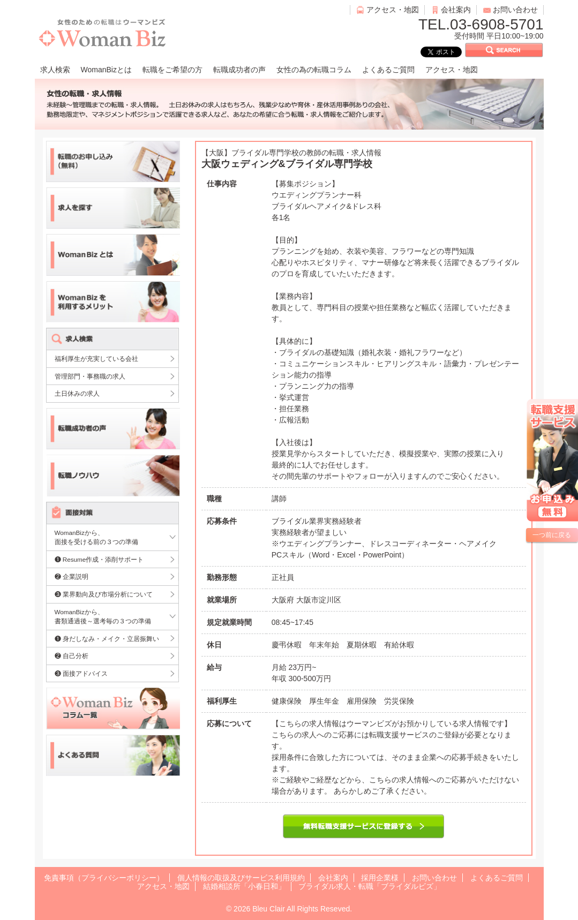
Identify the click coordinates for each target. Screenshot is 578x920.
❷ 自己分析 (71, 655)
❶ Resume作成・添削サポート (99, 559)
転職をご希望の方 (172, 69)
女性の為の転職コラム (313, 69)
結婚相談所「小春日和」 (244, 886)
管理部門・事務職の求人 (90, 376)
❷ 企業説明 (71, 576)
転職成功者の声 (239, 69)
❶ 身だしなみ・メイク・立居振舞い (107, 638)
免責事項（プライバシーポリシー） (104, 877)
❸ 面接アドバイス (81, 673)
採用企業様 (380, 877)
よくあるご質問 (388, 69)
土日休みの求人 (77, 393)
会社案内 (456, 9)
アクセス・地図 (392, 9)
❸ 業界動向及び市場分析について (104, 594)
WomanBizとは (106, 69)
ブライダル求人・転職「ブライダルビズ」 (369, 886)
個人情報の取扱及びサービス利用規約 (241, 877)
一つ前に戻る (551, 535)
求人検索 (55, 69)
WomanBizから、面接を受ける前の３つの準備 (96, 537)
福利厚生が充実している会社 (96, 358)
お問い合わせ (515, 9)
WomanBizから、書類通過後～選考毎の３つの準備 (103, 616)
